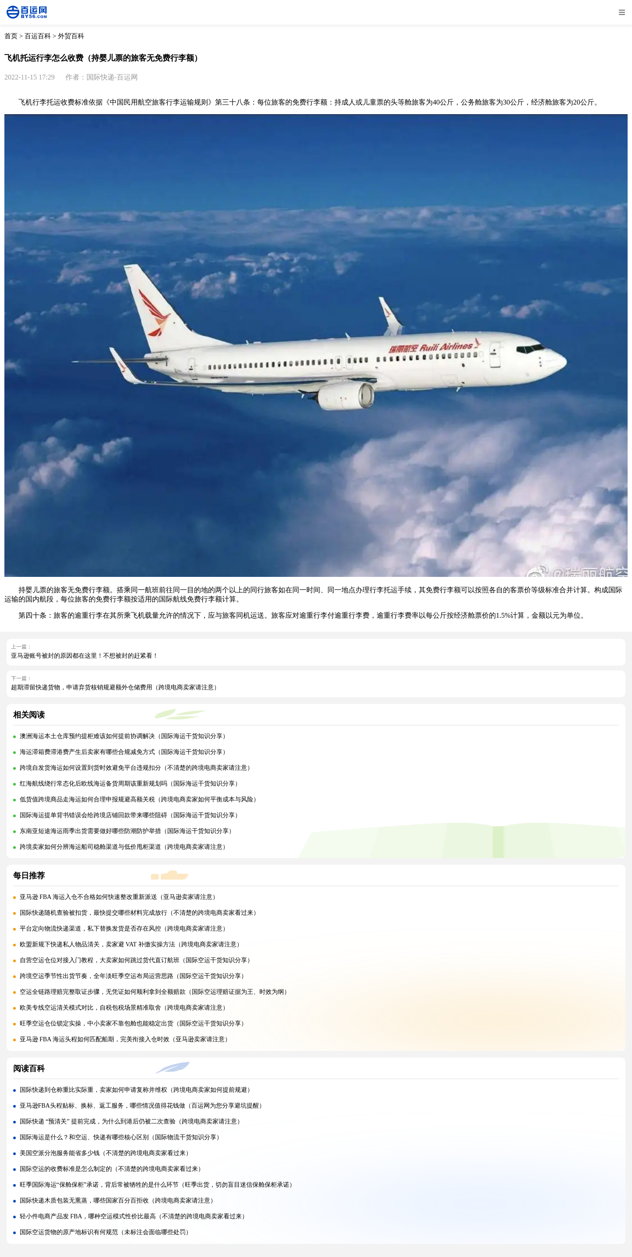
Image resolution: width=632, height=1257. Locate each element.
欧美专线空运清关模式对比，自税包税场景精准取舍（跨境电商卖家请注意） (124, 1007)
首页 (11, 36)
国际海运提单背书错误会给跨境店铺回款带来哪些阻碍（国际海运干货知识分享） (130, 815)
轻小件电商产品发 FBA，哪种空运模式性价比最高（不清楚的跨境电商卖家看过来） (134, 1216)
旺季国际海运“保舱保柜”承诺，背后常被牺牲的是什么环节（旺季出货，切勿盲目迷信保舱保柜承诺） (157, 1184)
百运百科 (38, 36)
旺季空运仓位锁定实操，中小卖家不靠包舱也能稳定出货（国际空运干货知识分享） (133, 1023)
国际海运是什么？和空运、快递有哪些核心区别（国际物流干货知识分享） (121, 1137)
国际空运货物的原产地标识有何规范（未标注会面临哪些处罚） (106, 1232)
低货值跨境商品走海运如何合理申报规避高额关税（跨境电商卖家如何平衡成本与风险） (139, 799)
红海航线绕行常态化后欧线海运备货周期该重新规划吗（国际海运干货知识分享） (130, 783)
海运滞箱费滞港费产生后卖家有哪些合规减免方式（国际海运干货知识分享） (124, 752)
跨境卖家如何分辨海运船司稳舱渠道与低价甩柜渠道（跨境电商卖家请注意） (124, 847)
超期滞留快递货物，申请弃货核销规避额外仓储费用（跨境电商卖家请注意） (115, 687)
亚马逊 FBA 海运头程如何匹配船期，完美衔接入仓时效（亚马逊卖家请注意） (125, 1039)
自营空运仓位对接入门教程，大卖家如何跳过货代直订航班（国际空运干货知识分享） (136, 960)
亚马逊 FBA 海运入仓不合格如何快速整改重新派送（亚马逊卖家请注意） (119, 897)
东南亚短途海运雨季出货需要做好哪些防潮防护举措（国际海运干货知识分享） (127, 831)
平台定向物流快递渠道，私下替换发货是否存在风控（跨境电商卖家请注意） (124, 928)
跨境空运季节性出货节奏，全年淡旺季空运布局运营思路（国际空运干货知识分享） (133, 976)
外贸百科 (71, 36)
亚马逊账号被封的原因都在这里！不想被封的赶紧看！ (84, 655)
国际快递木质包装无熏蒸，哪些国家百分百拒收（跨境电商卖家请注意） (118, 1200)
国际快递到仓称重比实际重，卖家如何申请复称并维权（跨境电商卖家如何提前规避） (136, 1090)
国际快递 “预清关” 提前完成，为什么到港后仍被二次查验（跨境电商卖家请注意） (131, 1121)
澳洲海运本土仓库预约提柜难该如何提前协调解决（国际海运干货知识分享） (124, 736)
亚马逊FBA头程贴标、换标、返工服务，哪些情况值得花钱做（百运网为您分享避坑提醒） (142, 1105)
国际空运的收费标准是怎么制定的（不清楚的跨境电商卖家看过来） (112, 1169)
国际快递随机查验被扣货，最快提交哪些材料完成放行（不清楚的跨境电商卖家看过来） (139, 912)
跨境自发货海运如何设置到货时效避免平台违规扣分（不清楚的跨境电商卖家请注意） (136, 767)
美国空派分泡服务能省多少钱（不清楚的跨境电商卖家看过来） (106, 1153)
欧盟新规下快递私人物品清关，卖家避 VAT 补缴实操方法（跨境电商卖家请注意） (131, 944)
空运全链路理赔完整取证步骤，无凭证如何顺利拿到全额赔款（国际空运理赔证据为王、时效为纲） (155, 992)
